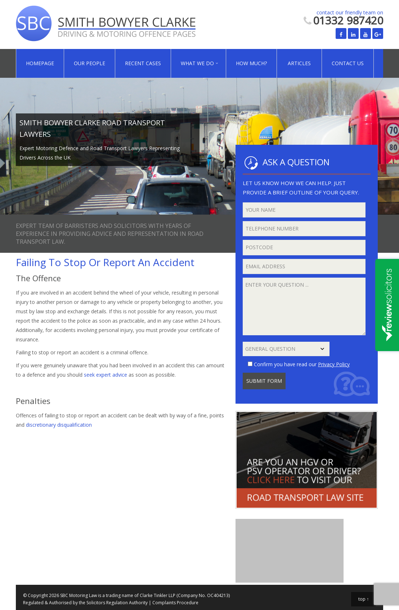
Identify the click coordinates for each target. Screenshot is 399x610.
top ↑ (363, 599)
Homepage (40, 63)
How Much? (251, 63)
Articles (299, 63)
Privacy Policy (334, 364)
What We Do (197, 63)
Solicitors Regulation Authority (117, 603)
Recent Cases (143, 63)
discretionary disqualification (59, 424)
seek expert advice (105, 374)
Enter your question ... (304, 306)
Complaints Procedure (175, 603)
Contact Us (348, 63)
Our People (89, 63)
